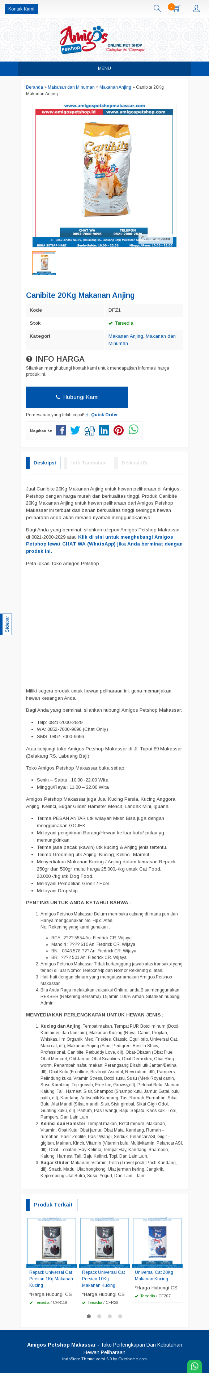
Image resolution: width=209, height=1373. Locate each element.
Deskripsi (45, 463)
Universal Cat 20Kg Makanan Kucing (154, 1275)
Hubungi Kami (77, 397)
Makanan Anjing (125, 336)
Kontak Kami (21, 9)
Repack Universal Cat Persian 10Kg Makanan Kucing (103, 1279)
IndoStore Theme (78, 1359)
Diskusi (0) (134, 463)
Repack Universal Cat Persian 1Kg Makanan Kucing (51, 1279)
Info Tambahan (89, 463)
